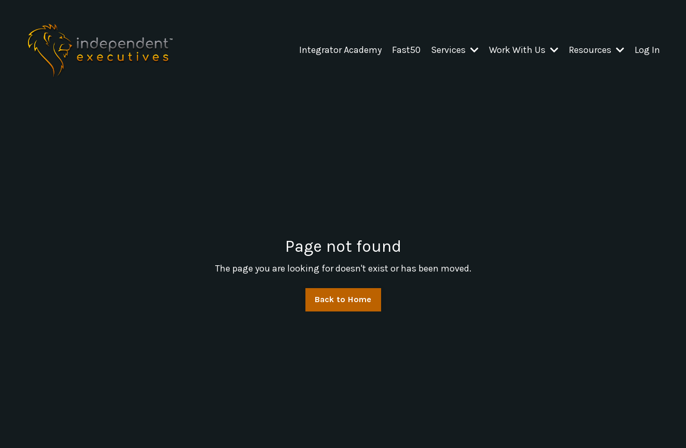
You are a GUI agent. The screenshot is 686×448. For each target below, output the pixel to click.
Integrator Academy (340, 50)
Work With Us (523, 50)
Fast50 (406, 50)
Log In (647, 50)
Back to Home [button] (343, 299)
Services (455, 50)
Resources (596, 50)
